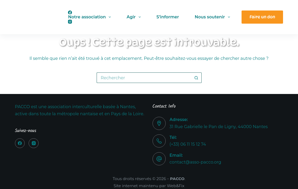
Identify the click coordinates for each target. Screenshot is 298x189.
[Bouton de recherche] (196, 77)
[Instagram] (34, 143)
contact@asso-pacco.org (195, 162)
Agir (135, 17)
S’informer (167, 16)
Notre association (90, 17)
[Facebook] (20, 143)
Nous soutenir (213, 17)
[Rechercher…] (144, 77)
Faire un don (262, 16)
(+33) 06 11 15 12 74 (188, 144)
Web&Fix (176, 185)
